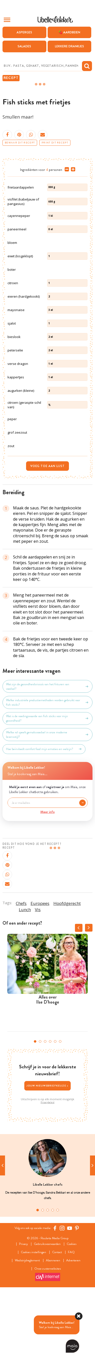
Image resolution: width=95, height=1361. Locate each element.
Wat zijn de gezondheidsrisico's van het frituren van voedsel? (47, 757)
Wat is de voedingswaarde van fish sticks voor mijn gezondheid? (47, 789)
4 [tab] (50, 1113)
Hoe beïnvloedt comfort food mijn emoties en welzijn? (44, 820)
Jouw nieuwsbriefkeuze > (48, 1157)
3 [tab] (45, 1113)
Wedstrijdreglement (27, 1332)
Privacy (23, 1315)
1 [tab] (35, 1113)
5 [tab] (55, 1113)
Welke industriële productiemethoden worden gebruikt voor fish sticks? (47, 773)
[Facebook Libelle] (54, 1299)
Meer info (47, 883)
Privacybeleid (47, 1173)
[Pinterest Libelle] (76, 1299)
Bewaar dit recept (20, 142)
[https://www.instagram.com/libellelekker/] (62, 1299)
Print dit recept (55, 142)
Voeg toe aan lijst (47, 537)
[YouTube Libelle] (69, 1299)
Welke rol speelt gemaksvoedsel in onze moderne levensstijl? (47, 806)
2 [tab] (40, 1113)
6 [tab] (60, 1113)
